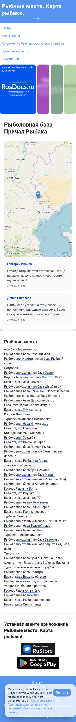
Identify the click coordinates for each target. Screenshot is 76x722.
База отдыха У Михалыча (22, 410)
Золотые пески (58, 391)
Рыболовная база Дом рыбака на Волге (33, 558)
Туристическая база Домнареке (27, 419)
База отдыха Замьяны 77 (22, 498)
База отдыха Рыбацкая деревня (27, 600)
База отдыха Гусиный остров (25, 512)
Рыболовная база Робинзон (24, 391)
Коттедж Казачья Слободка (24, 433)
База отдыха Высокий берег (24, 442)
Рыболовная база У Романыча (26, 502)
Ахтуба (9, 349)
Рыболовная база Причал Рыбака (28, 447)
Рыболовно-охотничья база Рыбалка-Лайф (35, 479)
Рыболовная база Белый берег (26, 507)
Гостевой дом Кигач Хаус (22, 590)
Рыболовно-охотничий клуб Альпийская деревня (33, 454)
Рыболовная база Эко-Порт (24, 530)
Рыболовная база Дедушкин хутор (29, 400)
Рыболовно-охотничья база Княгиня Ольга (35, 521)
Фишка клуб (12, 563)
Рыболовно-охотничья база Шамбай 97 (32, 386)
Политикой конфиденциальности (29, 704)
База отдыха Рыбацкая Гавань (26, 461)
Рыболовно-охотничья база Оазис (29, 372)
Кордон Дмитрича (17, 414)
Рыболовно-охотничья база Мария (29, 474)
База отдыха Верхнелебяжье (25, 576)
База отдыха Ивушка (19, 493)
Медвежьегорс (27, 349)
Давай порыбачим (17, 465)
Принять (62, 692)
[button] (38, 195)
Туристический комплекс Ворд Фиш (30, 567)
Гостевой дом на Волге (20, 488)
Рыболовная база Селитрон (24, 572)
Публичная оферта (15, 51)
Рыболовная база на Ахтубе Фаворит (31, 484)
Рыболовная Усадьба (19, 437)
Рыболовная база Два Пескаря (26, 470)
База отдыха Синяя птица (22, 604)
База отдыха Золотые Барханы (46, 563)
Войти (38, 19)
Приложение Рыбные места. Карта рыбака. (33, 43)
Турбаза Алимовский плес (23, 535)
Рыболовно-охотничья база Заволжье (31, 539)
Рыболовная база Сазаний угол (27, 354)
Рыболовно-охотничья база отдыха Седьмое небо (36, 546)
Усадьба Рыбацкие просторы (25, 586)
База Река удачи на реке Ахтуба (27, 405)
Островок (11, 368)
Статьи (7, 28)
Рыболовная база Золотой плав (27, 525)
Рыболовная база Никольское (26, 423)
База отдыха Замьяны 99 (22, 382)
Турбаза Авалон (15, 516)
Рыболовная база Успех (21, 595)
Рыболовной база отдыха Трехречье (30, 581)
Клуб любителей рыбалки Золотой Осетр (34, 377)
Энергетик (11, 553)
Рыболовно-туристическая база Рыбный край (33, 361)
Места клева (11, 36)
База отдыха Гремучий (20, 428)
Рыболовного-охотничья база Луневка (32, 396)
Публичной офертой (41, 700)
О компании (10, 59)
